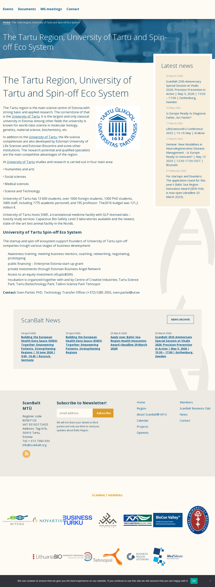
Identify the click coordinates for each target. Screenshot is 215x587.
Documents (27, 9)
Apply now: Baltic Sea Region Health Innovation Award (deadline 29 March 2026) (129, 342)
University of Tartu (26, 116)
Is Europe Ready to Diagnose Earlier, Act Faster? (186, 115)
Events (8, 9)
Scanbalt (202, 18)
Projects (142, 426)
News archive (180, 319)
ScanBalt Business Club (195, 408)
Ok (194, 580)
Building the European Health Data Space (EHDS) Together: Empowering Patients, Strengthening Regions (84, 344)
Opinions (142, 433)
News (184, 414)
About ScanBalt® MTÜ (152, 414)
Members (186, 402)
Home (6, 22)
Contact (73, 9)
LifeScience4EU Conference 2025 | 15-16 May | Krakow (185, 131)
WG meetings (51, 9)
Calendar (142, 420)
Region (141, 408)
